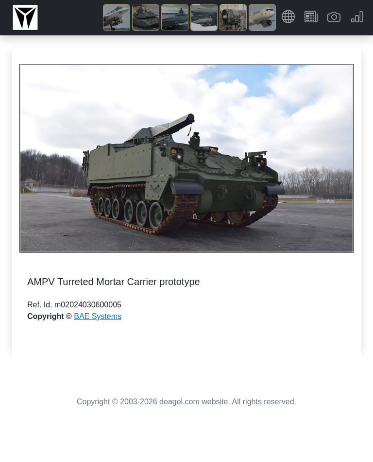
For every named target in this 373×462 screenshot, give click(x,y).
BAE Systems (97, 316)
